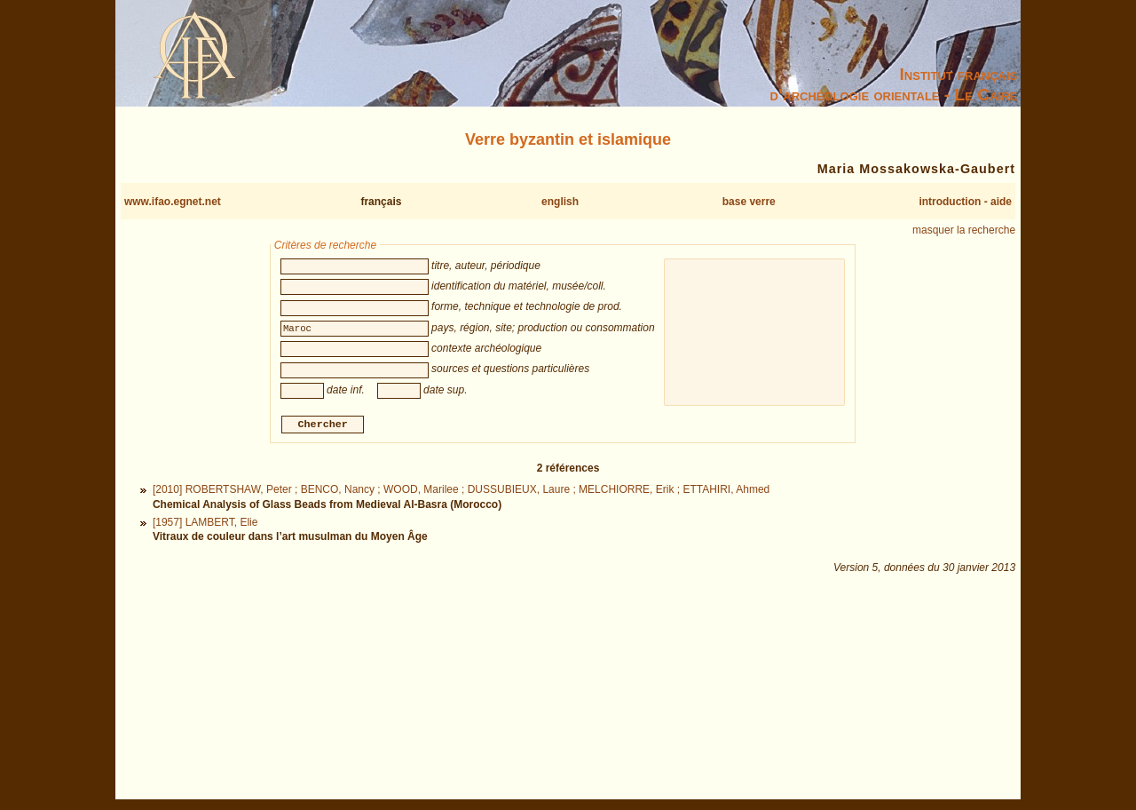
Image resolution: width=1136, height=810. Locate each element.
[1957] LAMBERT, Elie (205, 524)
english (560, 201)
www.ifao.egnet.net (172, 201)
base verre (749, 201)
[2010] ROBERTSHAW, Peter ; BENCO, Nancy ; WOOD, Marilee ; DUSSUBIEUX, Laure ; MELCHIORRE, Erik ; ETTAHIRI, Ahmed (461, 492)
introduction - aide (965, 201)
